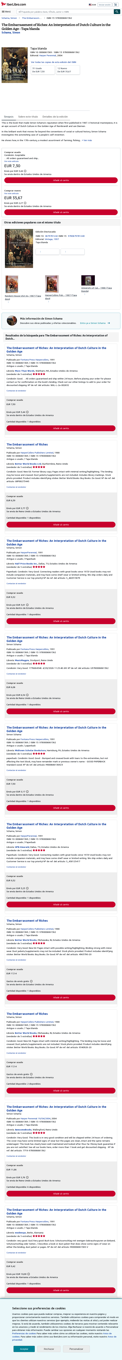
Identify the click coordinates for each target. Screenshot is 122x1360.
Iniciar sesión (105, 5)
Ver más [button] (84, 140)
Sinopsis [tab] (9, 116)
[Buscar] (117, 11)
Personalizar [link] (76, 1349)
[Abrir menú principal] (7, 11)
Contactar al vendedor (16, 391)
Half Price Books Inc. (26, 564)
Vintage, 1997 (51, 239)
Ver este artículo (11, 161)
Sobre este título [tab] (27, 116)
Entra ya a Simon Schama (95, 323)
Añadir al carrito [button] (61, 180)
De (42, 70)
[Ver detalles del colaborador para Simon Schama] (11, 32)
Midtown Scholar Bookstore (30, 751)
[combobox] (65, 11)
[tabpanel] (60, 132)
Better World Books (25, 941)
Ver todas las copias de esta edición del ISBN (53, 62)
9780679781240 (77, 236)
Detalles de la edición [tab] (54, 116)
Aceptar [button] (24, 1349)
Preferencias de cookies (101, 1333)
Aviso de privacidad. (79, 1340)
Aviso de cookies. (80, 1336)
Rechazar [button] (49, 1349)
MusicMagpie (22, 661)
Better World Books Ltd (27, 464)
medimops (20, 1234)
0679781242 (52, 236)
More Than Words (24, 371)
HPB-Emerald (22, 848)
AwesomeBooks (23, 1131)
